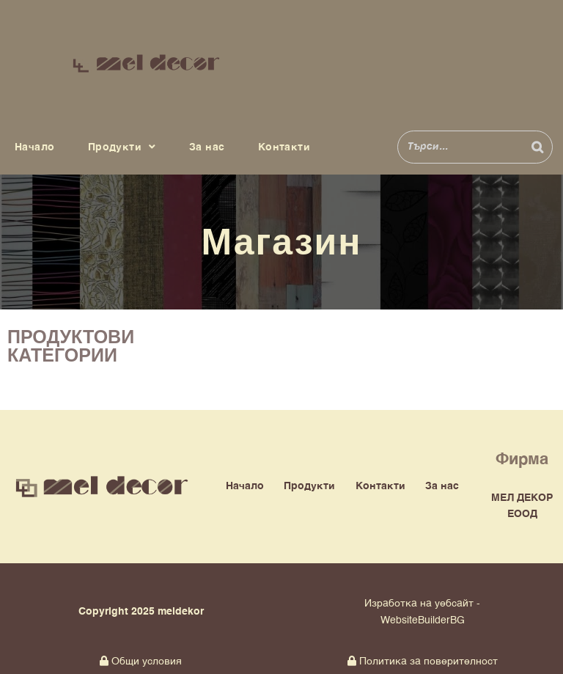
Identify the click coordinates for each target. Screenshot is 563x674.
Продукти (122, 147)
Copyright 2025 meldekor (141, 612)
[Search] (537, 147)
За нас (206, 147)
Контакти (284, 147)
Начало (34, 147)
